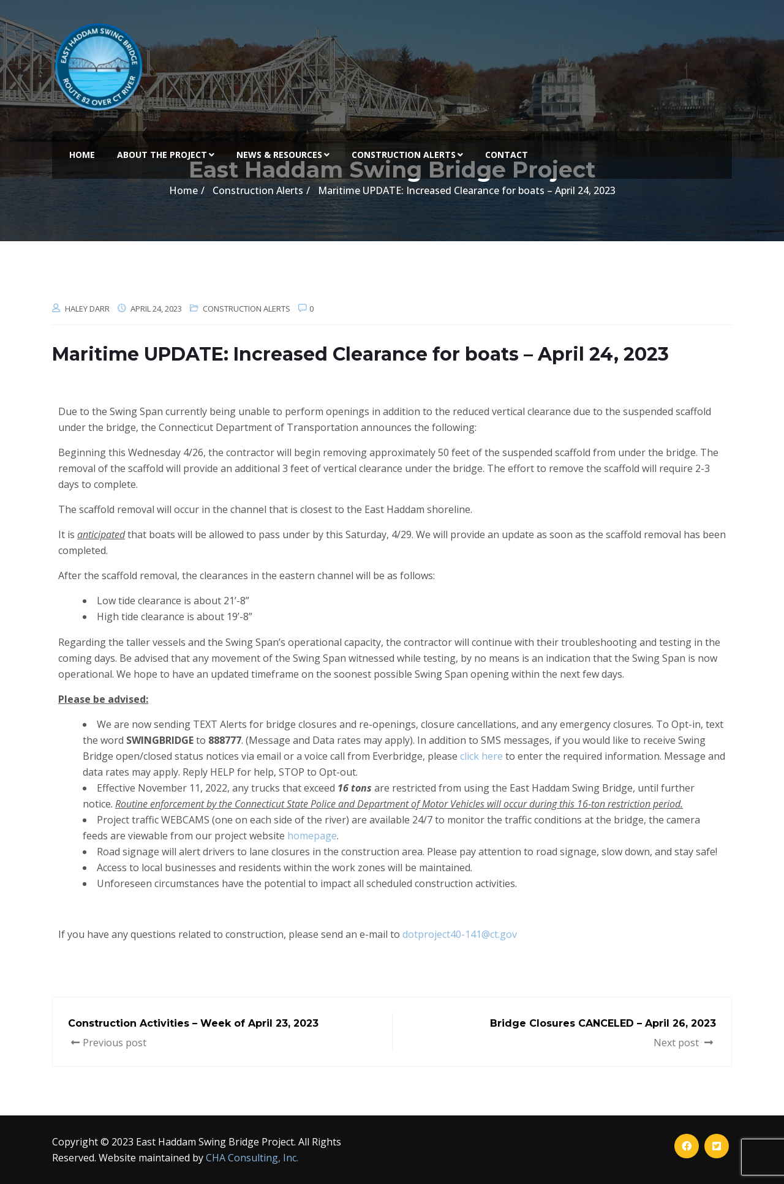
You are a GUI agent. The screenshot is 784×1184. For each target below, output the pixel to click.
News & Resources (283, 154)
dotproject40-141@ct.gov (459, 934)
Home (82, 154)
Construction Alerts (407, 154)
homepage (312, 835)
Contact (506, 154)
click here (481, 756)
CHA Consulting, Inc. (252, 1157)
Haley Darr (87, 308)
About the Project (165, 154)
